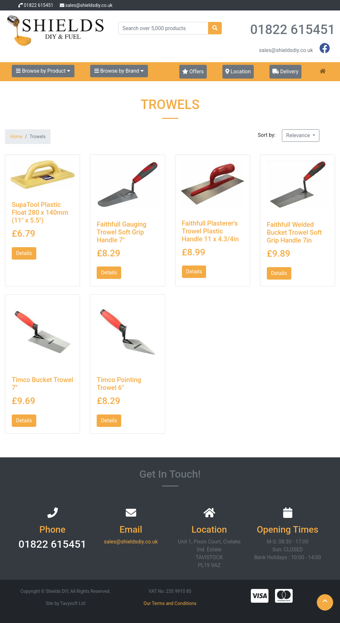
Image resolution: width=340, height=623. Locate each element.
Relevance (298, 135)
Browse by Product (43, 71)
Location (238, 71)
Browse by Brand (119, 71)
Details (24, 253)
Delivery (285, 71)
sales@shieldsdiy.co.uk (88, 5)
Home (16, 136)
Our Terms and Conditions (170, 603)
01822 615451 (38, 5)
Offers (193, 71)
